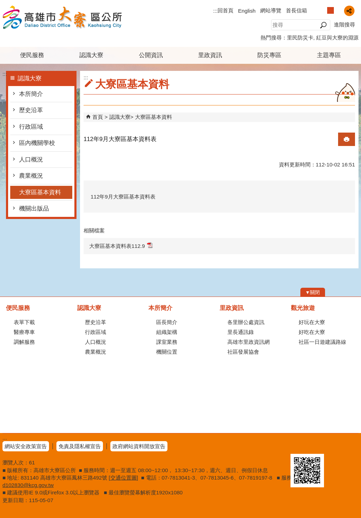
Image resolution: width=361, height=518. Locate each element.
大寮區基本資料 (40, 192)
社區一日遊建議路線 (322, 342)
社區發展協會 (243, 352)
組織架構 (166, 332)
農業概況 (31, 175)
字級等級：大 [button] (338, 10)
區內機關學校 (37, 143)
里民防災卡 (300, 38)
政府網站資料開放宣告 (138, 446)
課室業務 (166, 342)
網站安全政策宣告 (26, 446)
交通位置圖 (123, 478)
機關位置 (166, 352)
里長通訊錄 (240, 332)
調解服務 (24, 342)
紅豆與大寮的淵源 (337, 38)
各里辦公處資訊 (245, 322)
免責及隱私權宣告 (80, 446)
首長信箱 (296, 10)
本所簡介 (31, 94)
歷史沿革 (31, 110)
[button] (323, 25)
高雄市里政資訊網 (248, 342)
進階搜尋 (344, 25)
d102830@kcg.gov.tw (28, 485)
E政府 (298, 445)
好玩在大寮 (312, 322)
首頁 (97, 117)
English (247, 11)
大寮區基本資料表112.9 (121, 245)
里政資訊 (210, 55)
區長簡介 (166, 322)
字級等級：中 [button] (330, 10)
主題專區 (329, 55)
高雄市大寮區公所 (62, 17)
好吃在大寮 (312, 332)
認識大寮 (91, 55)
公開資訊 (151, 55)
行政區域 (31, 126)
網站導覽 (270, 10)
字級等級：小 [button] (323, 10)
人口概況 (31, 159)
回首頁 (225, 10)
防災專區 (269, 55)
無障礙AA (333, 445)
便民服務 (32, 55)
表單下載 (24, 322)
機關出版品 (34, 208)
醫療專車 (24, 332)
